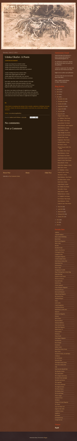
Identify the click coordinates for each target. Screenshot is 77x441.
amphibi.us (57, 413)
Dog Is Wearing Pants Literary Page (63, 272)
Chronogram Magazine (60, 256)
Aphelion (57, 232)
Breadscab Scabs (58, 247)
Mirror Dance (58, 318)
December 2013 (61, 99)
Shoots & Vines (58, 360)
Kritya (56, 300)
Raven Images (58, 342)
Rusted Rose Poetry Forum (61, 349)
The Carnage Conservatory (61, 375)
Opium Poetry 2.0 (59, 329)
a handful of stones (59, 411)
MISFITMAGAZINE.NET (61, 309)
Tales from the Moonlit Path (61, 369)
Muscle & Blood (58, 320)
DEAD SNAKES (21, 7)
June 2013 (60, 113)
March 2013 (61, 211)
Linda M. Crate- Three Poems (64, 203)
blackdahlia (57, 415)
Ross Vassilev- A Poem (63, 130)
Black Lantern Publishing (60, 236)
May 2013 (60, 206)
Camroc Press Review (60, 250)
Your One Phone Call (59, 406)
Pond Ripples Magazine (60, 338)
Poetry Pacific (58, 336)
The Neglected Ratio (59, 386)
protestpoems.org (59, 417)
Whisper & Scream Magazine (61, 402)
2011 (58, 222)
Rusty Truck (57, 351)
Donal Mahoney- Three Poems (64, 177)
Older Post (48, 173)
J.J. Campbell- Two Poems (64, 196)
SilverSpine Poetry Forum (61, 362)
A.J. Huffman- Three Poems (64, 118)
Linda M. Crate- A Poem (63, 172)
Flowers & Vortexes (59, 278)
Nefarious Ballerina (59, 322)
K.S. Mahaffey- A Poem (63, 170)
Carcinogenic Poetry (59, 252)
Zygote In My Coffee (59, 408)
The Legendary (58, 382)
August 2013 (61, 109)
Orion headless (58, 331)
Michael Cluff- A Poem (63, 137)
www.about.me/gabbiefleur (15, 113)
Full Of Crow (58, 283)
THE (56, 367)
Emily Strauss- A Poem (63, 191)
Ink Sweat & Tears (59, 296)
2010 (58, 224)
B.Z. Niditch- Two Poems (63, 186)
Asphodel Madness (59, 234)
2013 (58, 96)
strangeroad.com (58, 419)
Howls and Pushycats (59, 292)
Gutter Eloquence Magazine (61, 287)
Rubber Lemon (58, 347)
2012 (58, 219)
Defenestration (58, 265)
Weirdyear (57, 400)
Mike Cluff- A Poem (62, 167)
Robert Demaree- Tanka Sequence (65, 125)
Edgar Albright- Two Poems (64, 132)
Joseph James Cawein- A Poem (65, 158)
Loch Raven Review (59, 307)
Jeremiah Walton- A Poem (63, 142)
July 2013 (60, 111)
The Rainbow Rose (59, 391)
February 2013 (61, 214)
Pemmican (57, 333)
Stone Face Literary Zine (60, 364)
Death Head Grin (59, 263)
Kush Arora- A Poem (62, 182)
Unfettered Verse (58, 397)
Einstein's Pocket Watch (60, 276)
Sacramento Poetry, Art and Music (62, 353)
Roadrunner (57, 345)
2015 (58, 91)
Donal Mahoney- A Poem (63, 127)
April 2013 (60, 209)
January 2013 (61, 216)
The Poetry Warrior (59, 389)
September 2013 (61, 106)
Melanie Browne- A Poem (63, 194)
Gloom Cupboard (59, 285)
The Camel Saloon (59, 373)
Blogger (45, 437)
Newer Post (6, 173)
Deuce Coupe (58, 267)
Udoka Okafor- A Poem (63, 184)
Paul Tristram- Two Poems (64, 155)
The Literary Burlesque (60, 384)
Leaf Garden (58, 303)
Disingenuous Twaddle (60, 269)
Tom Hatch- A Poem (62, 144)
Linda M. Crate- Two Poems (64, 135)
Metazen (57, 316)
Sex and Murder (58, 358)
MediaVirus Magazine (60, 314)
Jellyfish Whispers (59, 298)
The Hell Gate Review (60, 380)
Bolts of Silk (58, 243)
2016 (58, 89)
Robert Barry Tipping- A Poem (64, 165)
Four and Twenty (59, 281)
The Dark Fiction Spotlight (61, 378)
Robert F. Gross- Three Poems (64, 160)
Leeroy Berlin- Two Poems (64, 123)
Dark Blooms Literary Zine (61, 261)
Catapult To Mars (59, 254)
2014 (58, 94)
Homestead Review (59, 289)
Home (27, 173)
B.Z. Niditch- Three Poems (64, 120)
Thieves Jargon (58, 395)
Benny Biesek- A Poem (63, 162)
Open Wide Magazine (60, 327)
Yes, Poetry (57, 404)
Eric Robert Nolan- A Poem (64, 179)
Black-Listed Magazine (60, 241)
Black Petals (57, 239)
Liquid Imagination (59, 305)
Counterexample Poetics (60, 258)
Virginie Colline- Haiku (63, 115)
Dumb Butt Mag (58, 274)
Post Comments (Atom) (14, 176)
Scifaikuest (57, 356)
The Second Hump (59, 393)
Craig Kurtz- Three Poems (63, 139)
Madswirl (57, 311)
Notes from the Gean (59, 325)
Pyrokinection (58, 340)
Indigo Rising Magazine (60, 294)
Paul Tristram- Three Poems (64, 198)
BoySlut (57, 245)
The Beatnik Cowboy (59, 371)
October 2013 (61, 104)
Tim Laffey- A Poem (62, 189)
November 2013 (61, 101)
